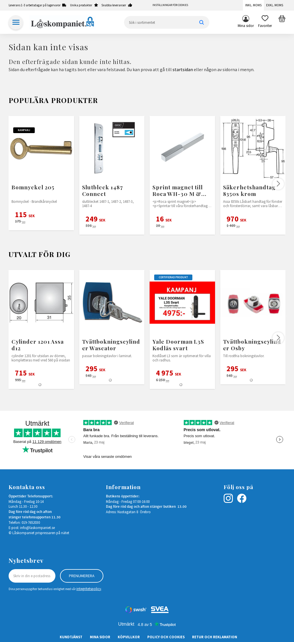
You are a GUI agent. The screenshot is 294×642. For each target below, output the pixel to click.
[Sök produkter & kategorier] (166, 22)
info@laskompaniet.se (37, 527)
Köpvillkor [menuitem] (129, 637)
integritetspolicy (88, 588)
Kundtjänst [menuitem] (71, 637)
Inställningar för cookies (170, 5)
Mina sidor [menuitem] (246, 25)
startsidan (183, 69)
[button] (265, 22)
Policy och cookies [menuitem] (166, 637)
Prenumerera (81, 575)
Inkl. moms (253, 5)
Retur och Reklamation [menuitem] (214, 637)
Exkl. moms (274, 5)
